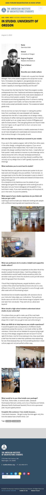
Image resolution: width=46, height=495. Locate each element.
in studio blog (16, 421)
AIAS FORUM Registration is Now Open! (23, 3)
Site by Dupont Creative (9, 490)
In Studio (8, 421)
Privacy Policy (35, 490)
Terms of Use (23, 490)
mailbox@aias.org (9, 465)
